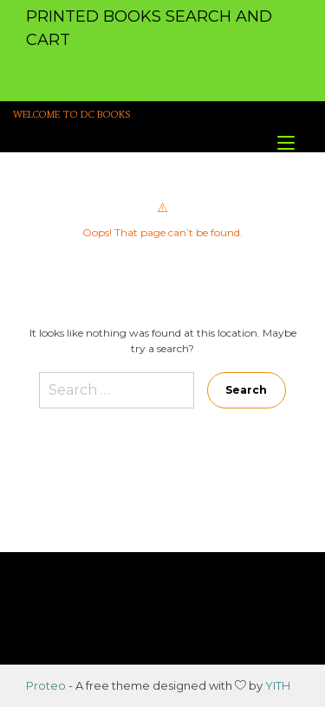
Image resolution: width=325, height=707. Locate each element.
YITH (277, 685)
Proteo (46, 685)
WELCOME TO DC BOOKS (72, 114)
